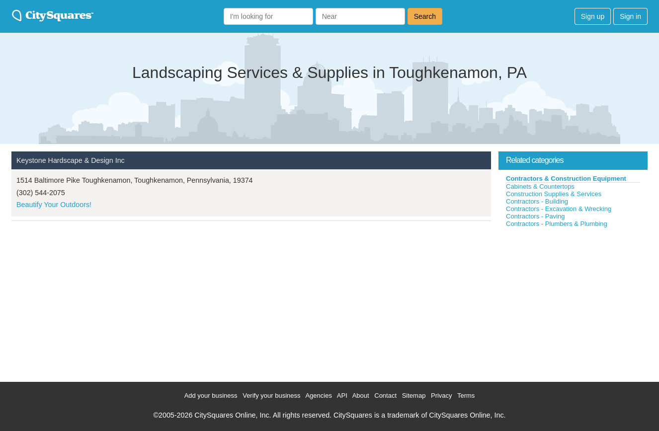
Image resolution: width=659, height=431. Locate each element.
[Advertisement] (573, 302)
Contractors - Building (537, 201)
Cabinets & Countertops (540, 186)
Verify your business (271, 395)
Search (425, 16)
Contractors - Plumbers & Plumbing (556, 223)
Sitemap (414, 395)
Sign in (630, 16)
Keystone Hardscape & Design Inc (70, 160)
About (360, 395)
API (342, 395)
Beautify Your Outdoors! (53, 205)
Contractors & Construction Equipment (566, 178)
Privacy (441, 395)
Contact (385, 395)
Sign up (592, 16)
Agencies (318, 395)
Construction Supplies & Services (553, 194)
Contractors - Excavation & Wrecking (558, 209)
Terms (466, 395)
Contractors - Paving (535, 216)
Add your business (211, 395)
